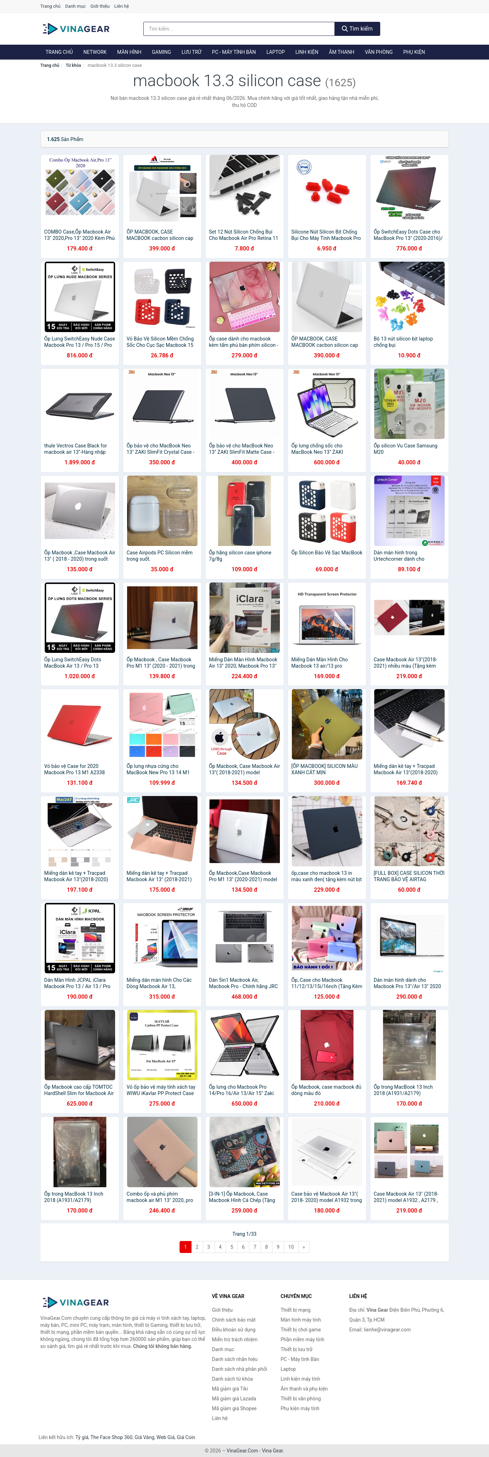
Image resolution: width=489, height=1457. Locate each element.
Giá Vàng (144, 1437)
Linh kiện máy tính (300, 1379)
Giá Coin (186, 1437)
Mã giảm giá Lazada (234, 1398)
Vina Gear (272, 1450)
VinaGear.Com (242, 1450)
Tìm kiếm (357, 28)
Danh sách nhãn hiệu (235, 1359)
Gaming (161, 52)
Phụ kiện (414, 52)
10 (291, 1247)
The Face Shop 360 (111, 1437)
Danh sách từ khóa (232, 1379)
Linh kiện (306, 52)
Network (95, 52)
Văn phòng (379, 52)
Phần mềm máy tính (302, 1339)
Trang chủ (50, 6)
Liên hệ (121, 6)
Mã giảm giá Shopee (234, 1408)
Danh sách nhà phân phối (239, 1369)
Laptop (276, 52)
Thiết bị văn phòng (301, 1398)
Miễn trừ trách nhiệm (234, 1339)
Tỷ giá (81, 1437)
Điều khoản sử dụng (234, 1329)
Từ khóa (73, 65)
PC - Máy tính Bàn (234, 52)
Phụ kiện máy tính (300, 1408)
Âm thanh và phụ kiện (304, 1389)
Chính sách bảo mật (234, 1320)
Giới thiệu (99, 6)
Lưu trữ (191, 52)
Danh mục (75, 6)
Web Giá (166, 1437)
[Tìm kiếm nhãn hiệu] (239, 29)
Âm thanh (341, 52)
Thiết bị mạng (296, 1310)
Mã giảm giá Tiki (230, 1389)
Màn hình (129, 52)
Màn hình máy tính (301, 1320)
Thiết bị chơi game (301, 1329)
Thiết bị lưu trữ (297, 1349)
